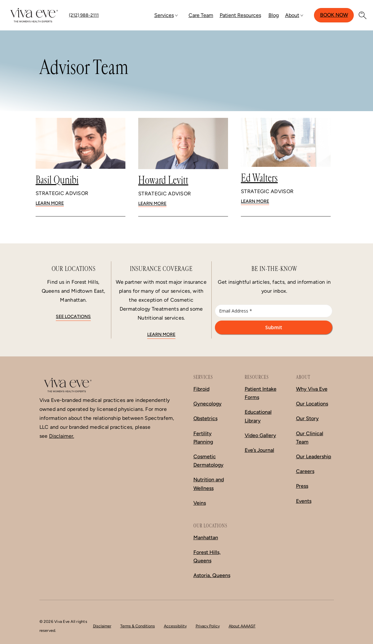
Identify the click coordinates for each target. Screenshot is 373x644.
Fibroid (201, 389)
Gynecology (207, 404)
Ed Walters (259, 178)
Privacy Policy (208, 626)
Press (302, 486)
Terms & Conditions (137, 626)
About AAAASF (242, 626)
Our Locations (312, 404)
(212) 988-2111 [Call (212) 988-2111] (84, 15)
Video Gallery (260, 435)
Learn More (50, 203)
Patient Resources (240, 15)
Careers (305, 471)
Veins (199, 503)
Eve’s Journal (259, 450)
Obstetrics (205, 418)
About (292, 15)
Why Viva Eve (311, 389)
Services (164, 15)
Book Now (334, 15)
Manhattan (205, 537)
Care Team (201, 15)
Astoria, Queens (211, 575)
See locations (73, 316)
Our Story (307, 418)
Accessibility (175, 626)
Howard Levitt (163, 180)
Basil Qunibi (57, 180)
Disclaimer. (61, 436)
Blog (273, 15)
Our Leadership (313, 456)
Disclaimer (102, 626)
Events (303, 501)
